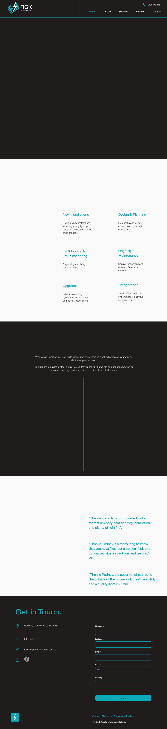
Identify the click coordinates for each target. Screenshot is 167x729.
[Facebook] (26, 659)
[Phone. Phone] (126, 670)
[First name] (122, 632)
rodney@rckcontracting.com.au (40, 649)
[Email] (122, 657)
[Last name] (122, 644)
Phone (98, 665)
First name (100, 626)
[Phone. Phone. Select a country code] (99, 670)
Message (99, 677)
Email (98, 652)
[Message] (123, 686)
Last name (100, 639)
